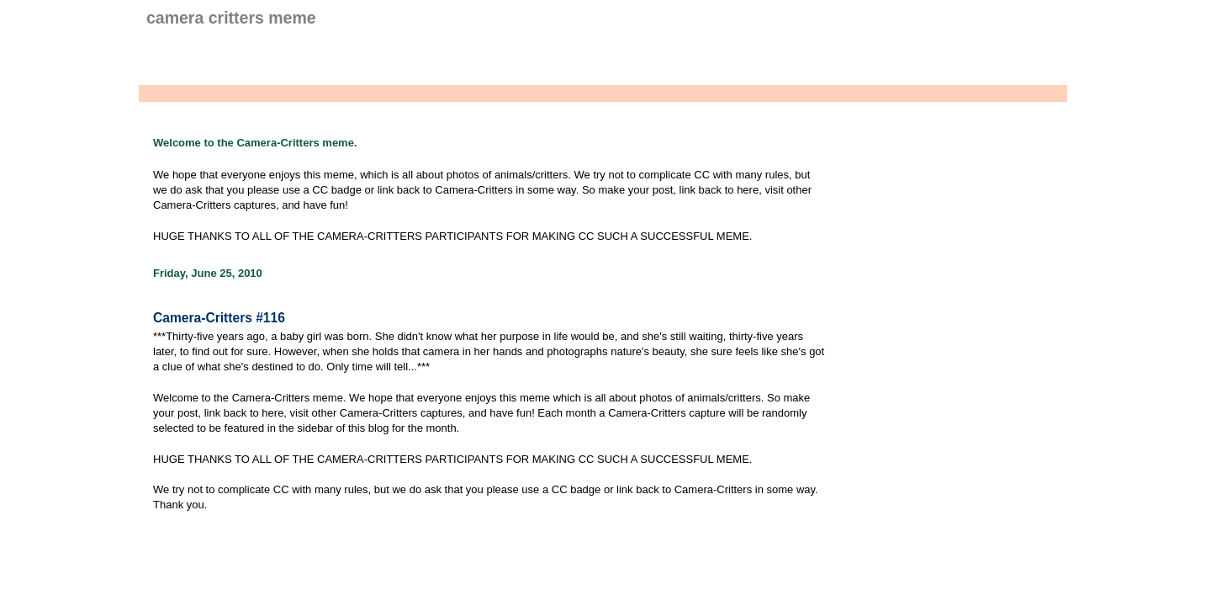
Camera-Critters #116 (219, 318)
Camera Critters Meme (231, 17)
